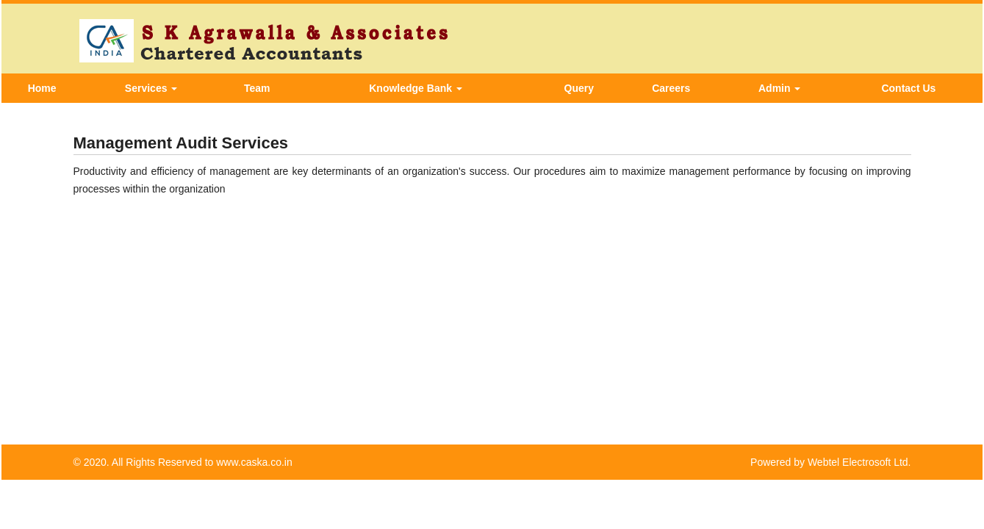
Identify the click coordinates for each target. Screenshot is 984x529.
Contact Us (908, 88)
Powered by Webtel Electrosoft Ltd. (830, 462)
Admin (779, 88)
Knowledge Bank (415, 88)
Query (579, 88)
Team (257, 88)
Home (42, 88)
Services (151, 88)
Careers (671, 88)
